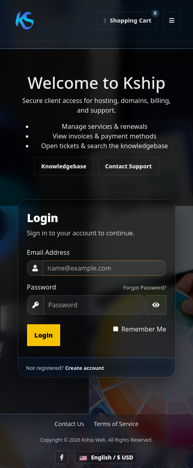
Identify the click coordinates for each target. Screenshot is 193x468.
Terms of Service (116, 424)
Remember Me (143, 329)
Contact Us (69, 424)
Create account (84, 367)
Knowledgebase (63, 166)
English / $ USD (106, 457)
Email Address (48, 252)
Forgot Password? (144, 287)
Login (43, 335)
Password (41, 287)
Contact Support (128, 166)
